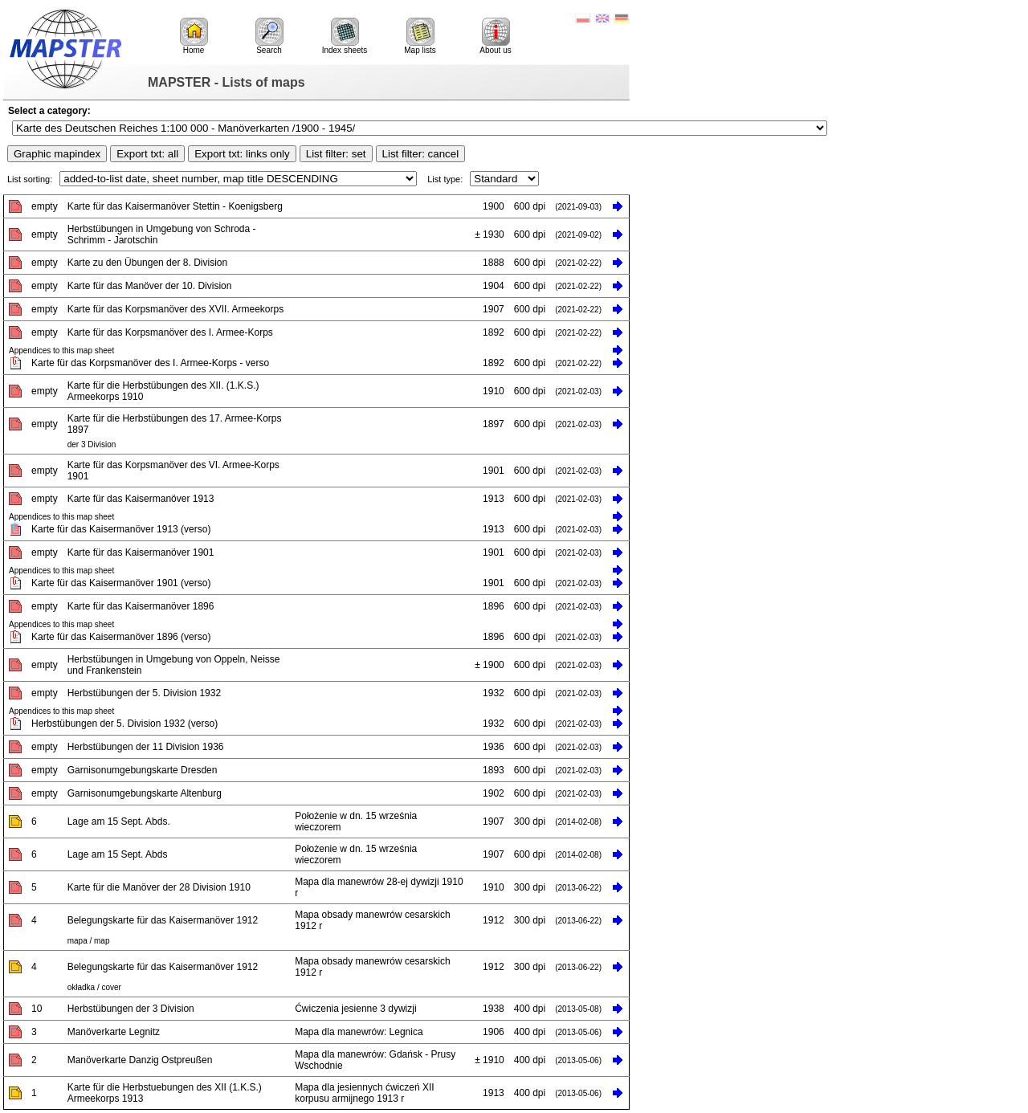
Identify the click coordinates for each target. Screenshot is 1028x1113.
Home (194, 36)
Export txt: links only (242, 154)
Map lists (419, 36)
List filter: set (336, 154)
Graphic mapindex (57, 154)
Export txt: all (147, 154)
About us (495, 36)
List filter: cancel (420, 154)
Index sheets (345, 36)
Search (269, 36)
